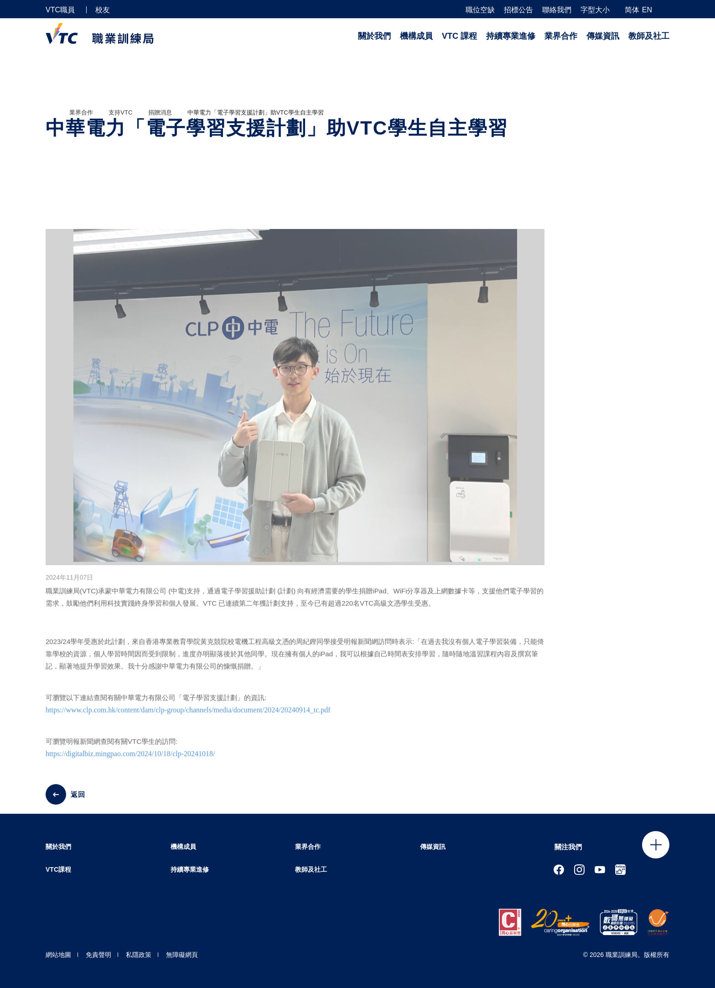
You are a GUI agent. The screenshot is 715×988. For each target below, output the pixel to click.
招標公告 (518, 10)
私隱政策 (138, 954)
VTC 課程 (459, 36)
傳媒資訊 (602, 36)
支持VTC (120, 112)
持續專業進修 (510, 36)
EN (647, 10)
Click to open (655, 844)
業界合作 (560, 36)
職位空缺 (480, 10)
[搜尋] (665, 9)
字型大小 (595, 10)
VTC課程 (58, 869)
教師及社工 (648, 36)
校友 (102, 10)
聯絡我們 (556, 10)
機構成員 (416, 36)
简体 (632, 10)
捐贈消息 (160, 112)
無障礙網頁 (182, 954)
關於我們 (374, 36)
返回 (78, 794)
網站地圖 (58, 954)
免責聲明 (98, 954)
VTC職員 (60, 10)
